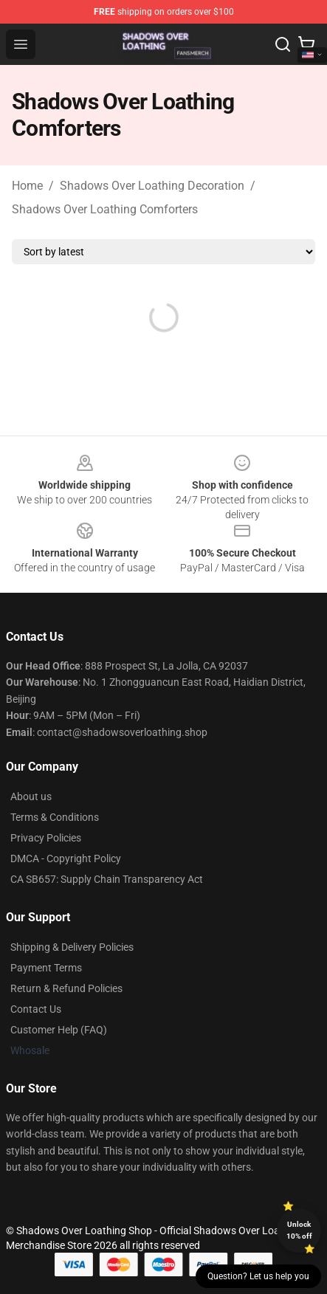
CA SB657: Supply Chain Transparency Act (106, 879)
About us (31, 796)
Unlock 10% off (299, 1230)
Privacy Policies (45, 838)
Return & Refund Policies (66, 988)
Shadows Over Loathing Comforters (105, 209)
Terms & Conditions (54, 817)
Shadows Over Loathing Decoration (152, 186)
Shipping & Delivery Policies (72, 947)
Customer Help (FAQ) (58, 1030)
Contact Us (35, 1009)
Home (27, 186)
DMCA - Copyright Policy (65, 858)
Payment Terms (46, 968)
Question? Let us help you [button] (258, 1276)
